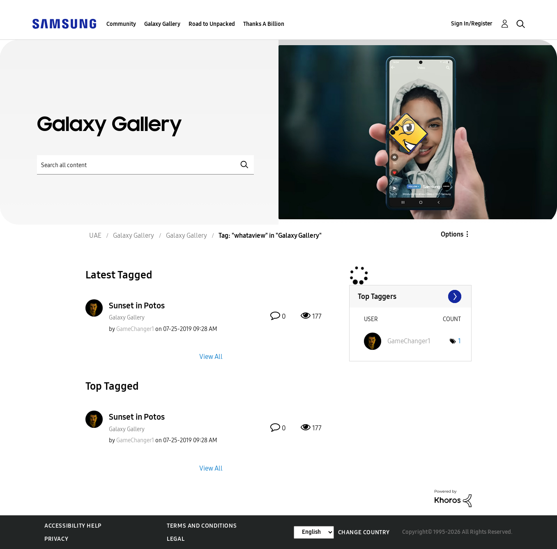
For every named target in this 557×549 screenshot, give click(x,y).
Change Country (364, 532)
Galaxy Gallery (162, 24)
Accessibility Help (72, 525)
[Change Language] (314, 532)
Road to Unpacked (212, 24)
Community (121, 24)
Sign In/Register (472, 23)
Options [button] (452, 234)
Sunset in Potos (137, 305)
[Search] (145, 165)
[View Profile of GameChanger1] (135, 329)
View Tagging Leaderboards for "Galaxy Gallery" (410, 296)
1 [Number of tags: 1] (459, 341)
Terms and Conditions (202, 525)
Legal (175, 538)
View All (211, 357)
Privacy (56, 538)
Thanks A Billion (263, 24)
